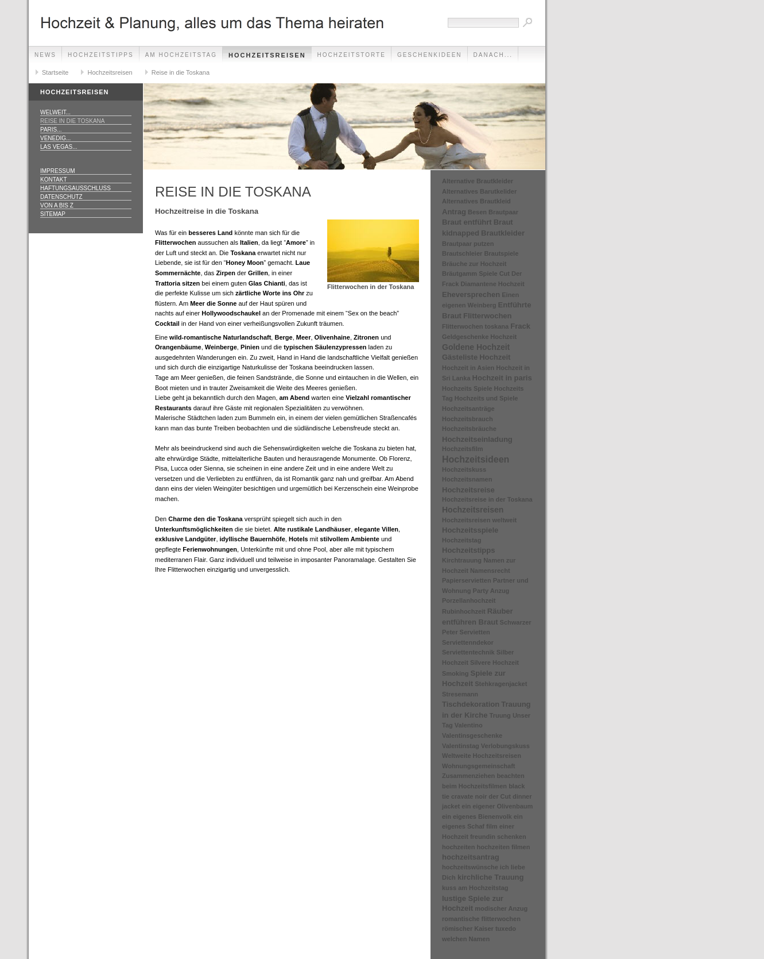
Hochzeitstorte (351, 55)
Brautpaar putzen (468, 243)
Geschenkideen (429, 55)
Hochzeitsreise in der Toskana (487, 499)
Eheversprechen (471, 294)
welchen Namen (466, 938)
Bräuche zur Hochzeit (474, 263)
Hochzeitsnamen (467, 479)
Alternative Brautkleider (477, 181)
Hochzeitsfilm (462, 448)
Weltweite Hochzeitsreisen (481, 755)
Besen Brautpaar (493, 212)
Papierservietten (466, 580)
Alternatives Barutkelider (479, 191)
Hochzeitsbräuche (469, 428)
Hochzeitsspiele (470, 530)
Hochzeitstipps (101, 55)
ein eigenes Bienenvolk (477, 816)
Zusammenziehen (468, 775)
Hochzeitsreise (468, 490)
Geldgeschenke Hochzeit (479, 336)
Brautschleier (462, 253)
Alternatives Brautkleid (476, 201)
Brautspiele (501, 253)
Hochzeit (494, 357)
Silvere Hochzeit (494, 662)
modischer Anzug (501, 908)
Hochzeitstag (461, 540)
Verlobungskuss (505, 745)
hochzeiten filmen (503, 847)
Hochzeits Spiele (467, 388)
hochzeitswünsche (470, 867)
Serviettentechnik (468, 652)
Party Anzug (491, 590)
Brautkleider (503, 233)
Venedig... (55, 138)
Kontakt (53, 179)
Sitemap (52, 214)
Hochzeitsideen (475, 459)
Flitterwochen (487, 315)
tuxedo (505, 928)
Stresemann (460, 694)
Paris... (51, 129)
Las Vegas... (58, 147)
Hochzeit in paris (502, 377)
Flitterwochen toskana (475, 326)
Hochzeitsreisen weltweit (479, 520)
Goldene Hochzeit (476, 347)
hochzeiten (458, 847)
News (45, 55)
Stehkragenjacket (501, 683)
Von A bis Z (56, 205)
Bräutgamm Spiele (470, 273)
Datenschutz (61, 197)
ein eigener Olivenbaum (497, 806)
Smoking (455, 673)
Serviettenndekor (468, 642)
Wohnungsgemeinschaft (478, 765)
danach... (493, 55)
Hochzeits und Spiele (486, 398)
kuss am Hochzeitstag (475, 887)
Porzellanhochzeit (469, 600)
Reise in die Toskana (181, 72)
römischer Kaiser (468, 928)
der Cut (499, 796)
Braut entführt (467, 222)
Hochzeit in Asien (468, 367)
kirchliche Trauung (490, 877)
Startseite (55, 72)
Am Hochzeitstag (181, 55)
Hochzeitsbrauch (467, 418)
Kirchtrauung (462, 560)
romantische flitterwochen (481, 918)
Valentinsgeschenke (472, 735)
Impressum (57, 171)
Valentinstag (460, 745)
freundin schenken (498, 836)
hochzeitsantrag (470, 857)
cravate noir (469, 796)
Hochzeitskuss (464, 469)
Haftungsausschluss (75, 188)
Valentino (469, 725)
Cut (504, 273)
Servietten (475, 632)
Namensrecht (490, 570)
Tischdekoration (470, 704)
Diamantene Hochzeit (492, 283)
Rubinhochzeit (464, 611)
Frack (520, 326)
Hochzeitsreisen (267, 55)
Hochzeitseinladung (477, 439)
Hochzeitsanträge (468, 408)
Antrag (454, 211)
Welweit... (55, 112)
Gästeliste (460, 357)
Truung (500, 715)
